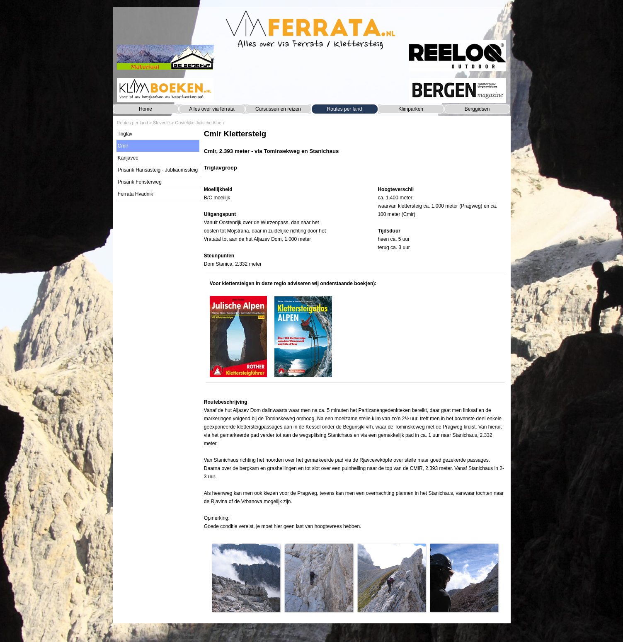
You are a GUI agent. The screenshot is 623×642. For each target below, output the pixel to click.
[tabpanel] (355, 154)
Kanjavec (128, 158)
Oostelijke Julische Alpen (199, 122)
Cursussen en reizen (278, 109)
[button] (246, 577)
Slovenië (161, 122)
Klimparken (410, 109)
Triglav (125, 134)
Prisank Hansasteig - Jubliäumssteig (158, 170)
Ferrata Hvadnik (135, 194)
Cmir (123, 146)
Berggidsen (477, 109)
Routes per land (344, 109)
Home (145, 109)
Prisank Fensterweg (140, 182)
